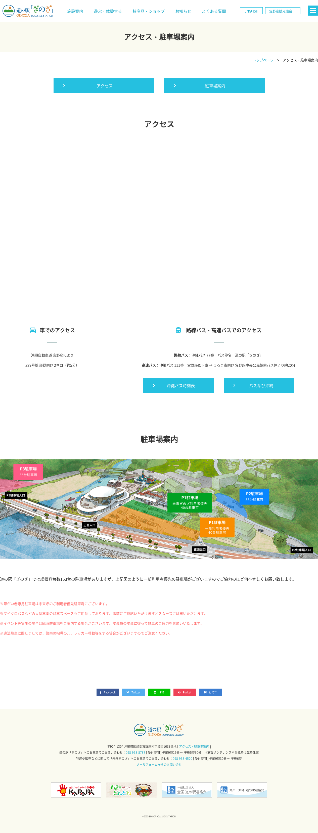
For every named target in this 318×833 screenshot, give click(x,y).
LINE (159, 692)
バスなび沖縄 (261, 385)
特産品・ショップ (148, 11)
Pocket (184, 692)
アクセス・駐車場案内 (194, 746)
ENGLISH (251, 11)
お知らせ (183, 11)
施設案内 (75, 11)
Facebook (108, 692)
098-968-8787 (135, 752)
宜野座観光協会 (280, 11)
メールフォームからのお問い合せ (159, 764)
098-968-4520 (182, 758)
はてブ (213, 692)
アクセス (105, 86)
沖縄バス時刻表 (181, 385)
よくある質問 (214, 11)
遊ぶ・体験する (108, 11)
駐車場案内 (215, 86)
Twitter (133, 692)
